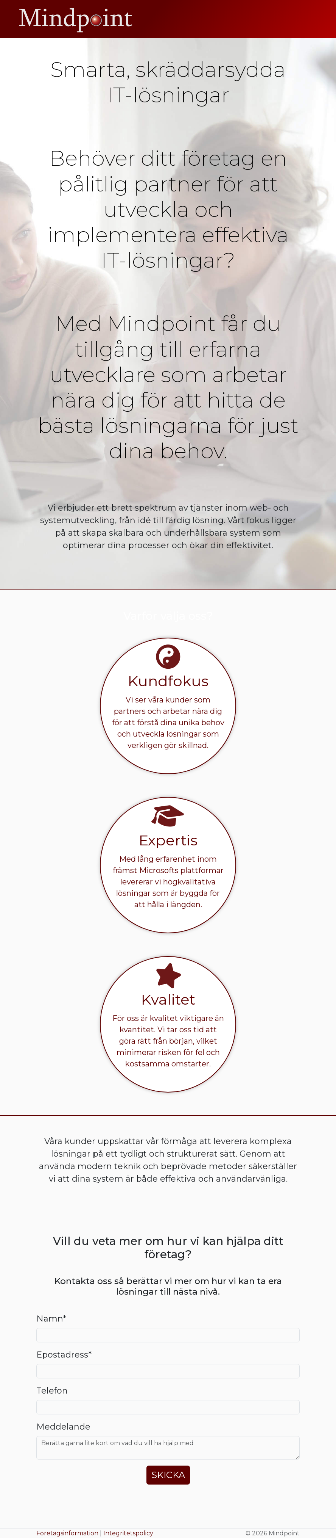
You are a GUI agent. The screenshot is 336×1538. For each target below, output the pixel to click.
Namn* (51, 1319)
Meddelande (63, 1427)
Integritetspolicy (128, 1533)
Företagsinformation (67, 1533)
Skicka (168, 1474)
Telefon (52, 1391)
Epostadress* (64, 1355)
